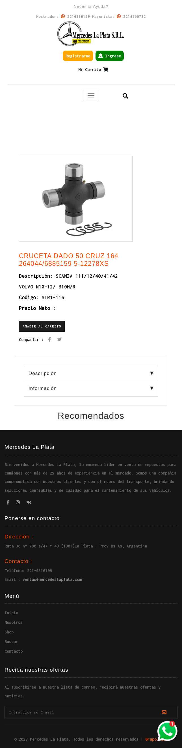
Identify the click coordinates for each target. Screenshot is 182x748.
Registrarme (78, 55)
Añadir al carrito (42, 326)
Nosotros (14, 622)
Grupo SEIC (156, 739)
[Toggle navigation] (91, 95)
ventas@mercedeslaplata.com (52, 579)
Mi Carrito (93, 69)
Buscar (11, 641)
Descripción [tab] (91, 373)
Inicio (11, 612)
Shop (9, 632)
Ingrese (109, 55)
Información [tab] (91, 388)
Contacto (14, 651)
